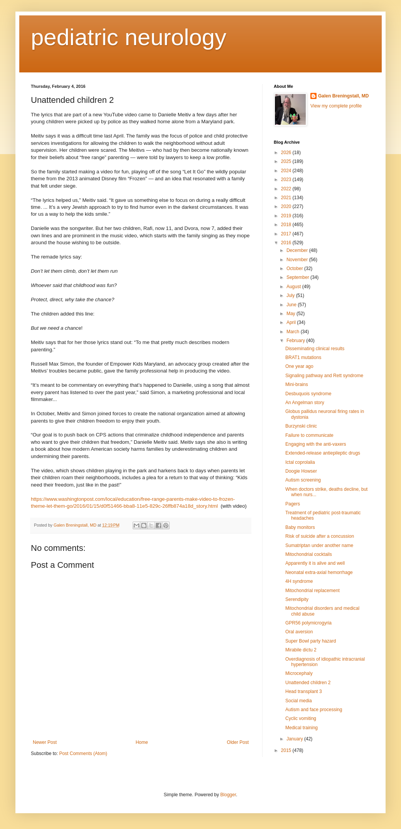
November (297, 259)
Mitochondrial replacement (312, 590)
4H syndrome (299, 581)
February (296, 340)
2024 (287, 170)
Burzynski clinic (301, 426)
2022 (287, 188)
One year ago (299, 366)
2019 (287, 215)
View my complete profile (336, 106)
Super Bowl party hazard (310, 641)
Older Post (238, 742)
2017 (287, 234)
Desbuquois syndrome (308, 393)
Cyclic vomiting (300, 718)
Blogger (228, 794)
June (292, 304)
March (293, 331)
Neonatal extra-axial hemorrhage (319, 572)
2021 (287, 197)
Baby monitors (300, 527)
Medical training (301, 727)
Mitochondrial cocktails (308, 554)
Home (142, 742)
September (298, 277)
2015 (287, 750)
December (297, 250)
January (295, 739)
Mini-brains (296, 384)
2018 (287, 224)
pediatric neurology (128, 37)
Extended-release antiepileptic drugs (322, 453)
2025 (287, 161)
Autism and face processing (313, 709)
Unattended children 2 (307, 682)
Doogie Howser (301, 471)
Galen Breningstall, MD (343, 96)
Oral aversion (299, 631)
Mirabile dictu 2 (301, 650)
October (295, 268)
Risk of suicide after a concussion (319, 536)
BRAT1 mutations (303, 357)
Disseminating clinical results (314, 348)
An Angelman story (304, 402)
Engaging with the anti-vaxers (315, 444)
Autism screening (303, 480)
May (291, 313)
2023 (287, 179)
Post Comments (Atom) (83, 753)
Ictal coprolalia (300, 462)
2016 (287, 242)
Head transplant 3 (303, 691)
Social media (298, 700)
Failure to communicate (309, 435)
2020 (287, 206)
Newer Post (45, 742)
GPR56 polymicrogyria (308, 623)
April (291, 322)
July (291, 295)
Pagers (292, 504)
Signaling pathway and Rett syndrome (324, 375)
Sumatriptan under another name (319, 545)
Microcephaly (299, 673)
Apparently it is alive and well (315, 563)
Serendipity (296, 599)
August (294, 286)
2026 (287, 152)
